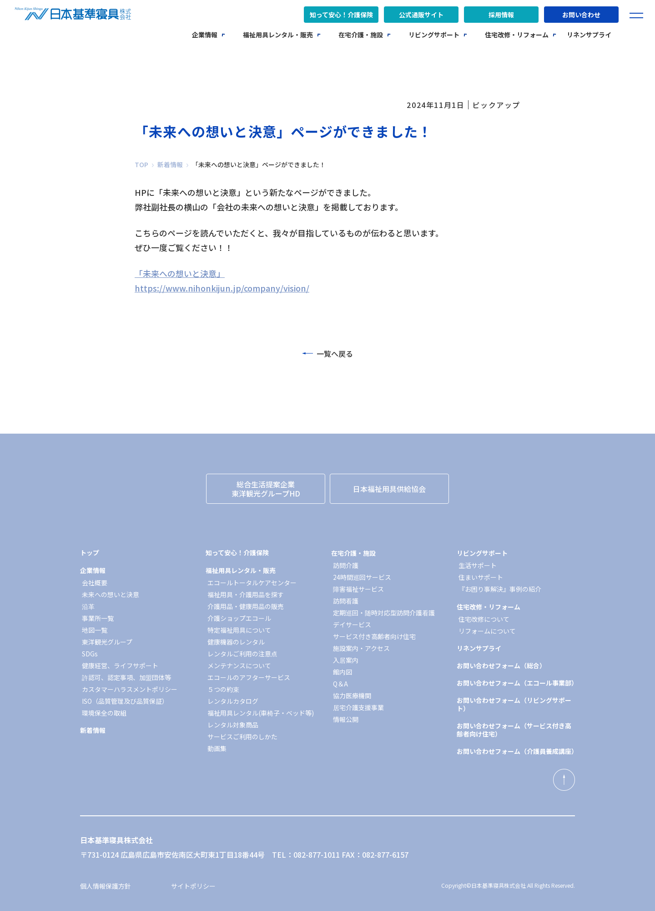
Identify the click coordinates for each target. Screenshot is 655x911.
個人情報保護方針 (105, 886)
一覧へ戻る (327, 353)
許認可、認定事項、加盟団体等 (126, 677)
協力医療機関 (352, 695)
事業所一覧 (98, 618)
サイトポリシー (193, 886)
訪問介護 (345, 565)
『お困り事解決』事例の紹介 (499, 589)
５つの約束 (223, 689)
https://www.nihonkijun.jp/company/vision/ (222, 288)
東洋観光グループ (107, 642)
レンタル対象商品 (232, 725)
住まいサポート (480, 577)
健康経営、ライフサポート (120, 665)
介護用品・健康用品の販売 (245, 606)
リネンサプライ (589, 34)
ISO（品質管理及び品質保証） (125, 701)
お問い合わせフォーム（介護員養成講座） (516, 751)
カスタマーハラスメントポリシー (129, 689)
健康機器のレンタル (236, 642)
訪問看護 (345, 601)
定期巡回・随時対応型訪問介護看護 (384, 613)
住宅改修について (483, 619)
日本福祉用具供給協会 (389, 488)
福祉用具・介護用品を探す (245, 594)
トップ (89, 552)
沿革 (88, 606)
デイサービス (352, 624)
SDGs (90, 654)
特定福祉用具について (239, 630)
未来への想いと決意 (110, 594)
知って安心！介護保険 (341, 14)
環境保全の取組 (104, 713)
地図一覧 (94, 630)
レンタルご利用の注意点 (242, 654)
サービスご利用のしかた (242, 736)
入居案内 (345, 660)
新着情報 (170, 164)
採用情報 (501, 14)
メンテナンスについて (239, 665)
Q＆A (340, 684)
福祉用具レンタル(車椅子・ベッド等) (260, 713)
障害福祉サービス (358, 589)
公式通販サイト (421, 14)
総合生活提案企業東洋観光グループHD (266, 489)
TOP (141, 164)
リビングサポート (433, 34)
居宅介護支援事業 (358, 707)
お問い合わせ (581, 14)
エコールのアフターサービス (248, 677)
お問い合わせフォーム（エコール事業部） (516, 683)
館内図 (342, 672)
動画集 (217, 748)
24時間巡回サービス (362, 577)
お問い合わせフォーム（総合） (501, 665)
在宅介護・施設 (360, 34)
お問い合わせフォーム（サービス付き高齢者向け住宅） (514, 730)
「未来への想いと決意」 (180, 273)
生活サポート (477, 565)
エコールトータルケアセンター (252, 582)
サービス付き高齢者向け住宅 (374, 636)
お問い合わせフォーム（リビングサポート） (514, 704)
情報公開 (345, 719)
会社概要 (94, 582)
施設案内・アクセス (361, 648)
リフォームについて (487, 631)
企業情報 (204, 34)
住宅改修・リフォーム (517, 34)
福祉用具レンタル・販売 (278, 34)
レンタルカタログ (232, 701)
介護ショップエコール (239, 618)
